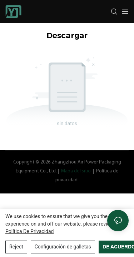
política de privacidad (29, 231)
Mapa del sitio (76, 171)
